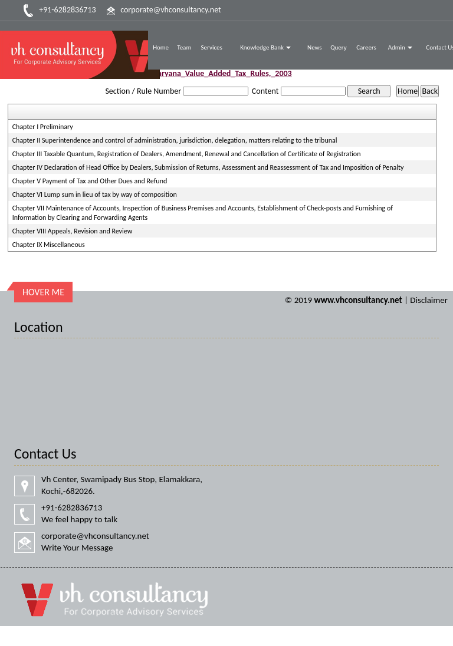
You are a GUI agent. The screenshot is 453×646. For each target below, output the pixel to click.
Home (161, 47)
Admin (400, 47)
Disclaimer (429, 300)
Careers (366, 47)
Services (211, 47)
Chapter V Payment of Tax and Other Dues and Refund (90, 181)
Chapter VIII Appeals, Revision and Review (72, 231)
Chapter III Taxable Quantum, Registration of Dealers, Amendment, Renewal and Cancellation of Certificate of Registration (186, 154)
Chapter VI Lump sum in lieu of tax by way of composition (94, 194)
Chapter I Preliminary (42, 127)
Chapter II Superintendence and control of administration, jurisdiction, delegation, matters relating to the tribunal (174, 140)
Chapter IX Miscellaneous (48, 244)
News (314, 47)
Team (184, 47)
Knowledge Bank (265, 47)
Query (338, 47)
